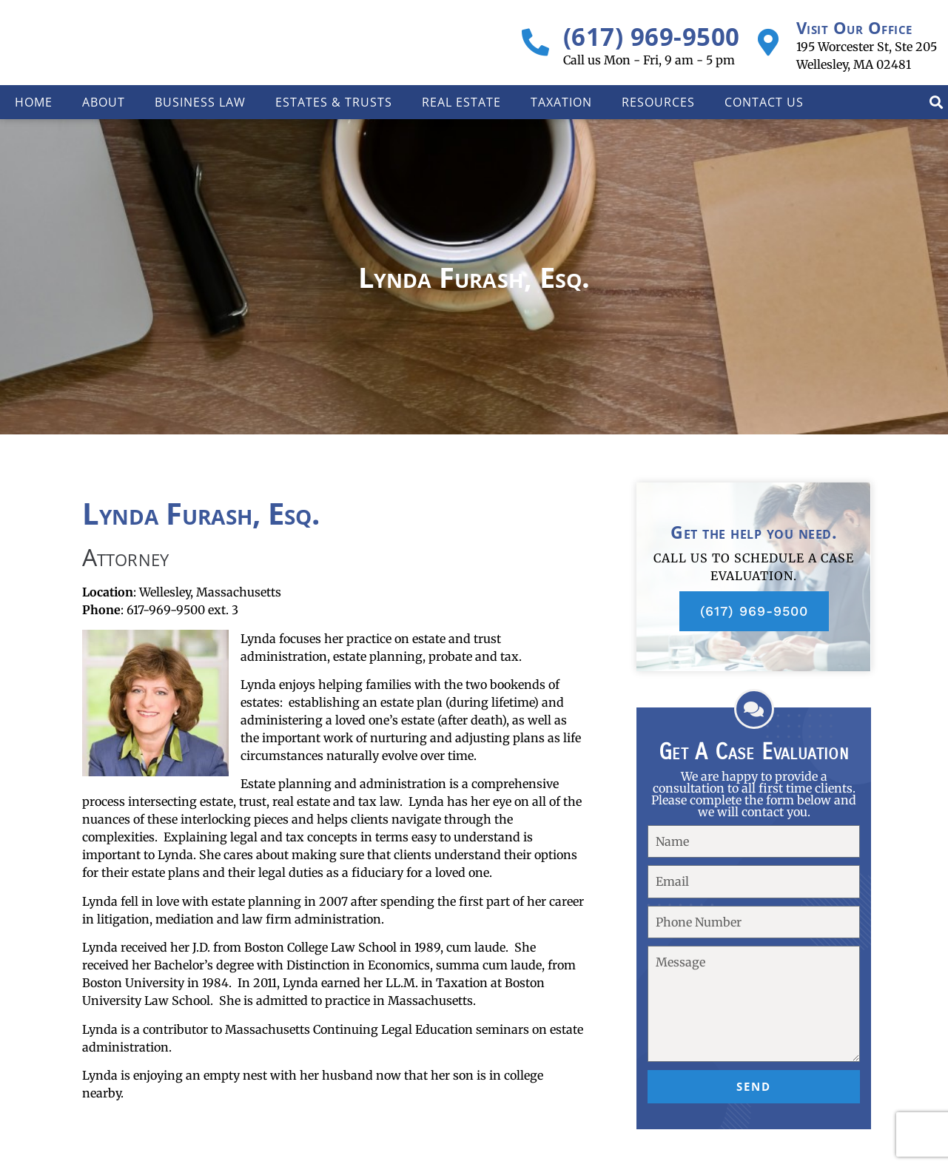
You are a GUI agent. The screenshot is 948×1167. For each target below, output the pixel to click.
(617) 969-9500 (651, 36)
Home (34, 102)
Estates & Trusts (333, 102)
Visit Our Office (854, 27)
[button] (936, 102)
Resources (658, 102)
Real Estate (461, 102)
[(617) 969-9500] (535, 42)
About (103, 102)
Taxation (561, 102)
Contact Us (764, 102)
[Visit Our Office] (768, 42)
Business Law (200, 102)
